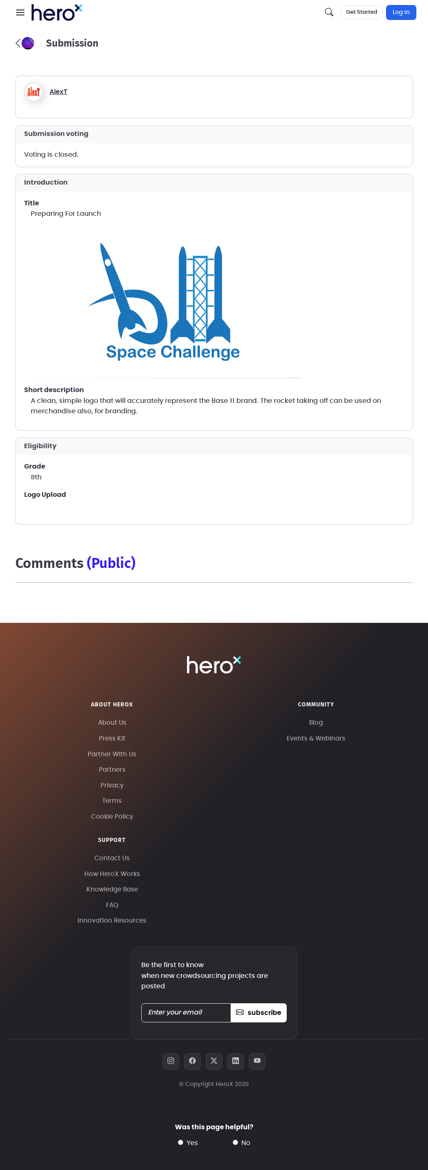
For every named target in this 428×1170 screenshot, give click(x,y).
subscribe (258, 1013)
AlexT (58, 92)
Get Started (361, 12)
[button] (20, 12)
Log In (401, 12)
